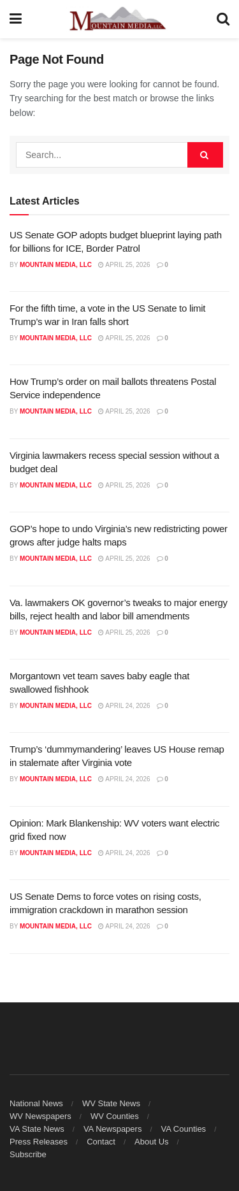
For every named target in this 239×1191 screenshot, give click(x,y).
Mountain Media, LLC (56, 264)
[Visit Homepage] (119, 19)
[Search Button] (223, 19)
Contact (101, 1141)
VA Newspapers (112, 1129)
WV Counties (115, 1116)
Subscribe (28, 1154)
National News (36, 1103)
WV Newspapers (40, 1116)
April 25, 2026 (124, 264)
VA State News (37, 1129)
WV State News (111, 1103)
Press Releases (39, 1141)
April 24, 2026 (124, 705)
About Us (151, 1141)
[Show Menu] (16, 19)
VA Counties (183, 1129)
